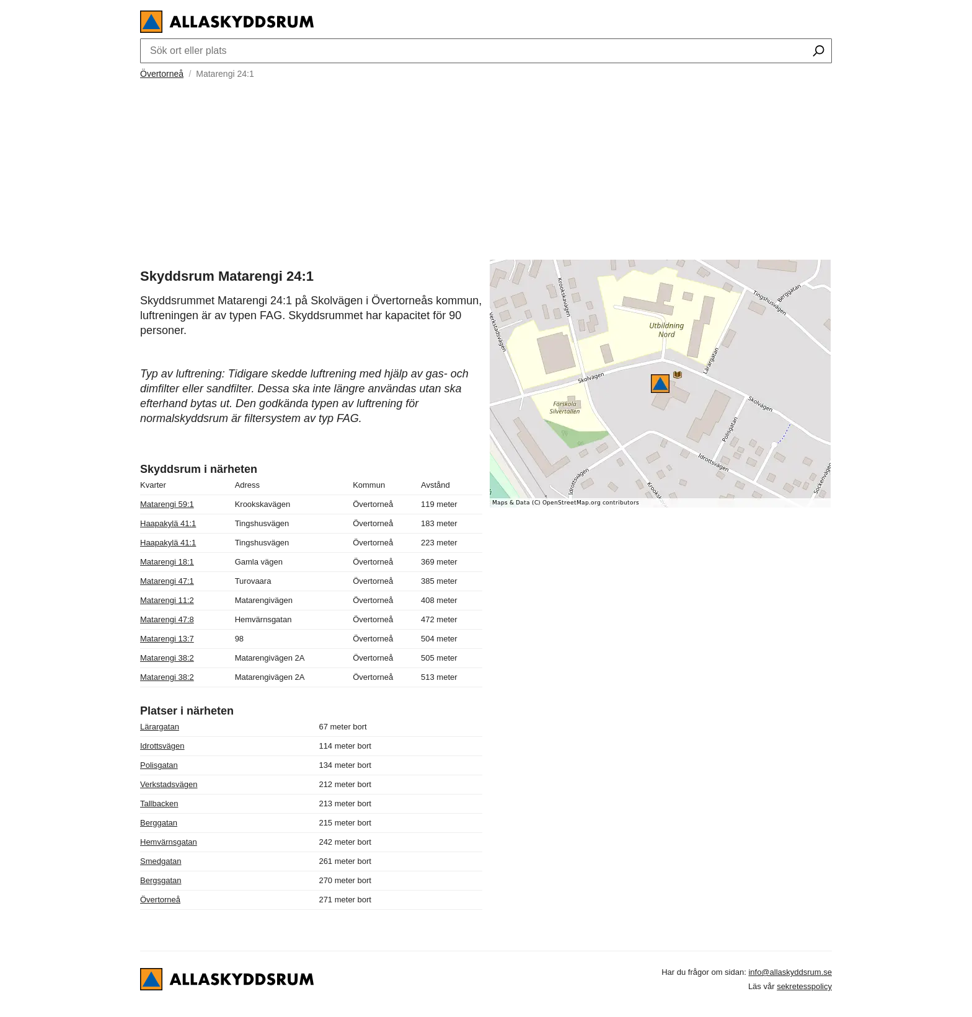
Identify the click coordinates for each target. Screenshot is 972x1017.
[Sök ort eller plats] (818, 52)
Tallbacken (159, 803)
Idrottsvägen (162, 746)
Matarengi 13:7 (167, 638)
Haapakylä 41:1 (168, 523)
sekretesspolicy (804, 986)
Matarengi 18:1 (167, 561)
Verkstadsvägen (169, 784)
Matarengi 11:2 (167, 600)
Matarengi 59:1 (167, 504)
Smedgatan (161, 861)
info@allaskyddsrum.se (790, 972)
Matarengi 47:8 (167, 619)
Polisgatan (159, 765)
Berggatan (158, 822)
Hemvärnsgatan (168, 842)
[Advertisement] (486, 168)
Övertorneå (161, 74)
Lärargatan (159, 726)
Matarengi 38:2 (167, 658)
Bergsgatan (161, 880)
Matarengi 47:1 (167, 581)
